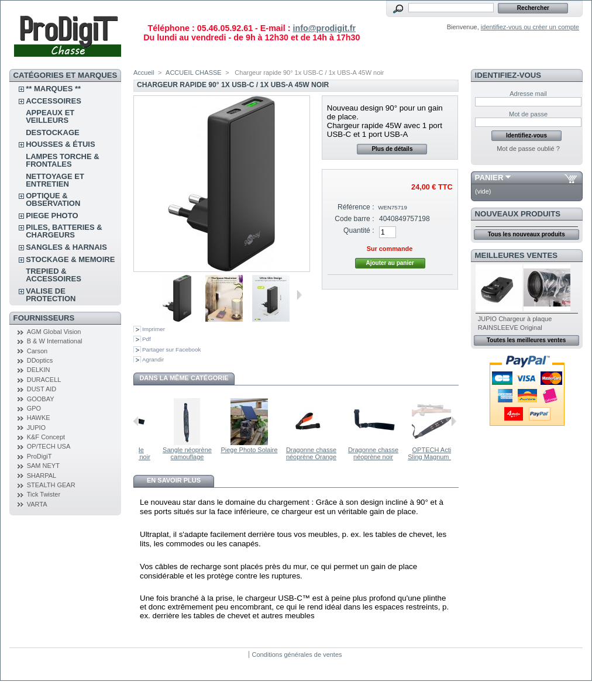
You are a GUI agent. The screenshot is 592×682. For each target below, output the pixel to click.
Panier (489, 177)
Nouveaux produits (518, 213)
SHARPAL (42, 475)
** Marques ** (53, 88)
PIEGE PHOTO (52, 215)
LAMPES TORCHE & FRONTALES (62, 160)
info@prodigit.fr (324, 28)
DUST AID (42, 388)
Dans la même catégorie (183, 377)
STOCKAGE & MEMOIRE (70, 259)
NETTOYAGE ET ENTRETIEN (55, 180)
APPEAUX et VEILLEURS (50, 116)
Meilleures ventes (516, 255)
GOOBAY (40, 398)
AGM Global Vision (54, 331)
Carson (37, 350)
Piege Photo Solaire (272, 449)
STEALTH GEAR (51, 484)
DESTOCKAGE (53, 132)
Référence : (356, 207)
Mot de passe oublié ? (528, 148)
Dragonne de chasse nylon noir (148, 453)
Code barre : (354, 219)
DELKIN (38, 369)
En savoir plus (174, 480)
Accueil (143, 72)
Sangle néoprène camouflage (210, 453)
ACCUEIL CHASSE (194, 72)
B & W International (54, 341)
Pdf (146, 339)
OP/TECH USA (49, 446)
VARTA (37, 504)
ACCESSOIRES (53, 101)
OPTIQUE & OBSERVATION (53, 199)
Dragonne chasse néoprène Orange (334, 453)
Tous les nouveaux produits (526, 234)
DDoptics (40, 360)
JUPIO (36, 427)
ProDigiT (39, 456)
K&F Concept (46, 436)
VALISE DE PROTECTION (50, 295)
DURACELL (44, 379)
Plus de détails (391, 149)
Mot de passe (528, 114)
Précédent (136, 421)
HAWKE (38, 417)
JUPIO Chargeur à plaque (515, 318)
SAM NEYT (43, 465)
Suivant (299, 295)
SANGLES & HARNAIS (66, 247)
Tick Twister (43, 494)
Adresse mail (528, 93)
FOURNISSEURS (44, 318)
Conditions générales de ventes (297, 654)
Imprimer (153, 329)
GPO (34, 408)
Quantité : (358, 230)
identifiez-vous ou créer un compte (530, 26)
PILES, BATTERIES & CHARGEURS (64, 231)
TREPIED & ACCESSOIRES (53, 275)
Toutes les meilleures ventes (526, 340)
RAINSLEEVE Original (510, 327)
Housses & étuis (60, 144)
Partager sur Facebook (171, 349)
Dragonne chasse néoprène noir (396, 453)
